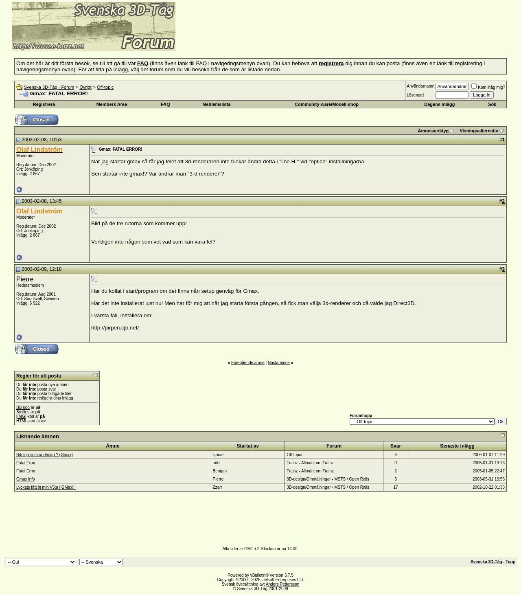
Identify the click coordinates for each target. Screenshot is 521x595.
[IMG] (21, 416)
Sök (492, 104)
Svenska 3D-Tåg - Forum (49, 87)
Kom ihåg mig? (488, 87)
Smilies (22, 412)
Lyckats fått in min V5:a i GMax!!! (46, 487)
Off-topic (105, 87)
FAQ (165, 104)
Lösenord (415, 95)
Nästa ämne (279, 362)
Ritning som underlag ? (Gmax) (44, 454)
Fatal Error (25, 463)
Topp (510, 562)
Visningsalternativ (479, 130)
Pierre (25, 279)
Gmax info (25, 479)
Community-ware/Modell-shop (327, 104)
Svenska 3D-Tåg (486, 562)
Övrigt (85, 87)
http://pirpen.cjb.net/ (115, 328)
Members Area (111, 104)
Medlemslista (216, 104)
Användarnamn (420, 86)
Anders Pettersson (282, 584)
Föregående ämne (248, 362)
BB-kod (23, 407)
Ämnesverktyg (433, 130)
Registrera (44, 104)
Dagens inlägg (439, 104)
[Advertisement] (275, 38)
